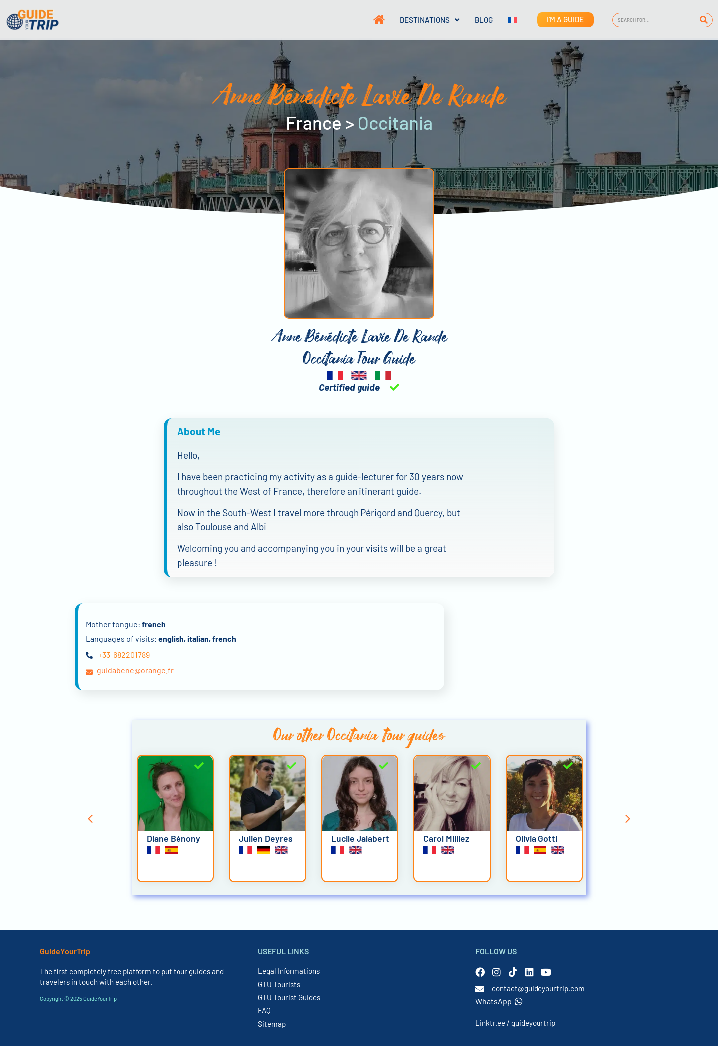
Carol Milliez (446, 838)
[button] (90, 818)
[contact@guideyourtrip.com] (479, 988)
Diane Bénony (173, 838)
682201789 (131, 654)
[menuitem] (505, 20)
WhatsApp (499, 1001)
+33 (104, 654)
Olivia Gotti (536, 838)
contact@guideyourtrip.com (538, 988)
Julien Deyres (266, 838)
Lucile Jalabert (360, 838)
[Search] (703, 20)
